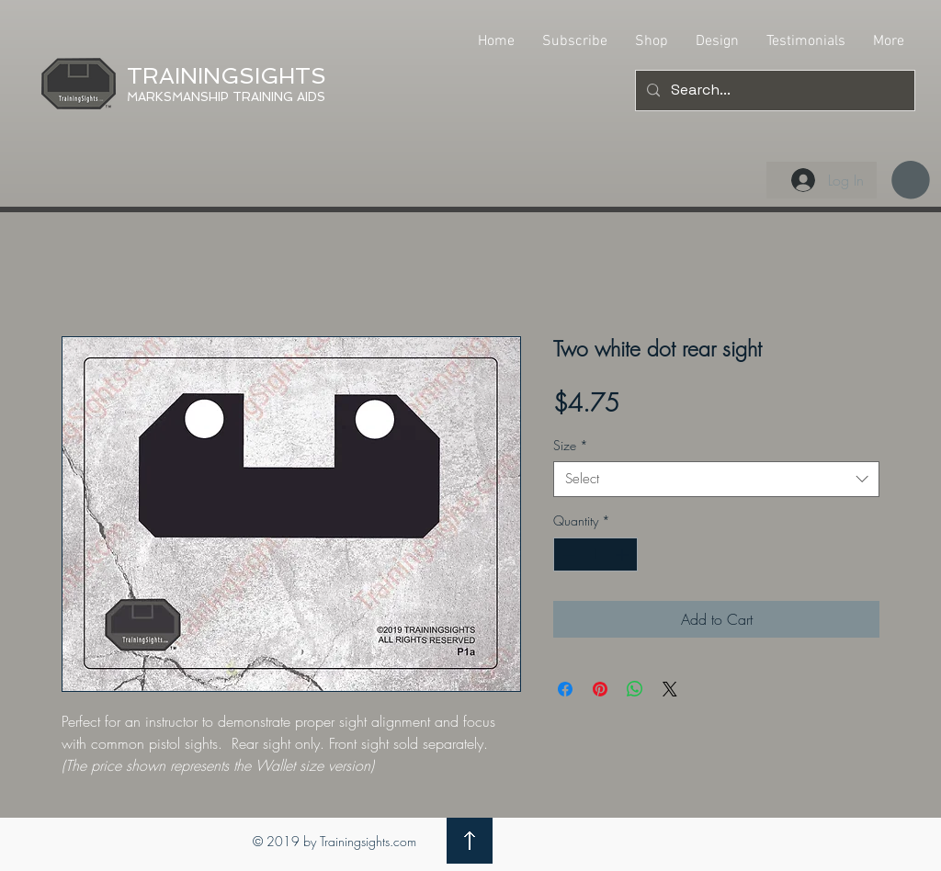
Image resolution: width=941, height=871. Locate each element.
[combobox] (716, 479)
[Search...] (773, 90)
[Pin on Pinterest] (600, 689)
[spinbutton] (595, 554)
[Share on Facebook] (565, 689)
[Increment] (623, 554)
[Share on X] (670, 689)
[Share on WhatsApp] (635, 689)
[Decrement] (567, 554)
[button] (910, 180)
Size (570, 445)
